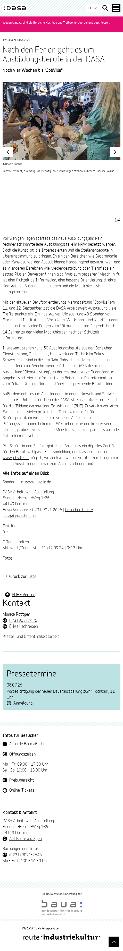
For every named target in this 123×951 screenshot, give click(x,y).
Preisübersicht (21, 780)
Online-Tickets (21, 790)
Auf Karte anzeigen (25, 838)
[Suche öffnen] (105, 8)
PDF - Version (23, 594)
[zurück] (8, 152)
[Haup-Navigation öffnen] (116, 8)
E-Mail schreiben (23, 626)
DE (92, 8)
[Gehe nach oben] (114, 942)
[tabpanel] (61, 127)
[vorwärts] (115, 152)
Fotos (8, 558)
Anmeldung (22, 703)
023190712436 (23, 620)
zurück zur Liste (22, 576)
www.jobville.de (16, 457)
